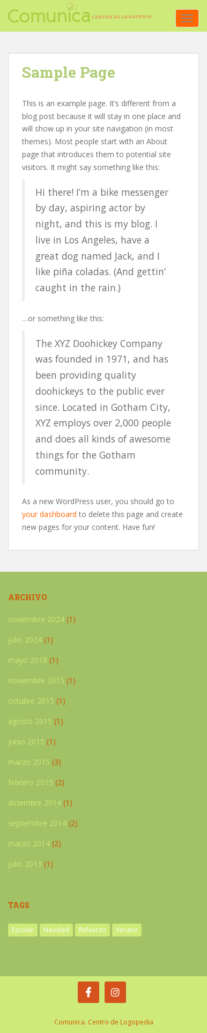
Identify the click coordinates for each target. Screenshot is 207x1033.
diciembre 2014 (34, 803)
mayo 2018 (27, 660)
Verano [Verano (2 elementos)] (127, 929)
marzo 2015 (29, 762)
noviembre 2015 (36, 680)
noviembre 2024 (36, 619)
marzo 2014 (29, 843)
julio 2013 (25, 864)
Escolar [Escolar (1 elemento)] (23, 929)
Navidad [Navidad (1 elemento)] (56, 929)
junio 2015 (26, 741)
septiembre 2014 (37, 823)
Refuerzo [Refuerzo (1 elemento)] (92, 929)
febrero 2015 (30, 782)
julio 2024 (25, 639)
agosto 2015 (30, 721)
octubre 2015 (31, 701)
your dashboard (49, 514)
